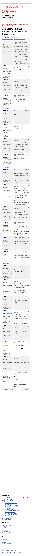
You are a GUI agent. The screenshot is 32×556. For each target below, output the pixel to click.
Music (10, 7)
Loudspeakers (16, 6)
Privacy (19, 552)
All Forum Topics (6, 519)
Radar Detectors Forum (11, 517)
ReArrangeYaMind (7, 313)
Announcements (6, 532)
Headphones (5, 7)
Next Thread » (25, 389)
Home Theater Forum (7, 500)
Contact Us (9, 552)
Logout (3, 526)
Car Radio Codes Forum (11, 509)
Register (4, 527)
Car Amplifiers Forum (10, 504)
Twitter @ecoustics (7, 543)
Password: (19, 38)
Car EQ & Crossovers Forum (12, 506)
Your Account (5, 534)
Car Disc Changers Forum (11, 505)
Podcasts (15, 7)
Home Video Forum (7, 499)
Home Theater (24, 6)
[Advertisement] (16, 442)
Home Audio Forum (7, 498)
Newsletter (14, 552)
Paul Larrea (5, 68)
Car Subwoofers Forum (10, 513)
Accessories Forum (7, 518)
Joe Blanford (6, 374)
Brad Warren (6, 344)
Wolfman (5, 44)
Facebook (4, 539)
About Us (4, 552)
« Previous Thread (8, 389)
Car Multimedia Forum (10, 508)
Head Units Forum (9, 515)
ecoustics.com (10, 550)
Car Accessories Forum (11, 503)
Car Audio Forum (6, 501)
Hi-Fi (11, 6)
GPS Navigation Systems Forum (13, 514)
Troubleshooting (6, 531)
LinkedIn (4, 542)
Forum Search (8, 17)
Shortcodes (5, 530)
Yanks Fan (5, 113)
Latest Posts (5, 6)
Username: (7, 38)
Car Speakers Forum (10, 512)
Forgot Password (6, 525)
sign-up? (8, 37)
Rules (3, 529)
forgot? (19, 37)
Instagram (4, 541)
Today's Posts (26, 498)
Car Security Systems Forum (12, 510)
